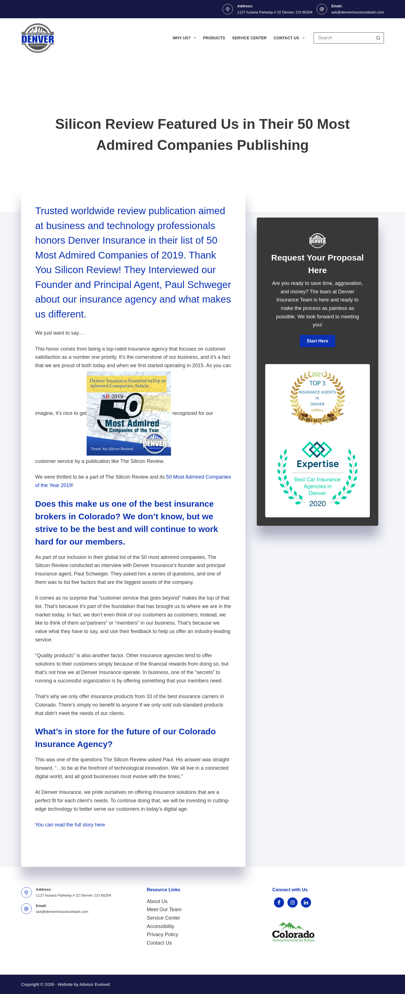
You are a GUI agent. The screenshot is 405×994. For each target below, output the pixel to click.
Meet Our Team (164, 909)
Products (214, 38)
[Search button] (378, 38)
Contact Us (290, 38)
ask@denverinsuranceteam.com (357, 12)
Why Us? (185, 38)
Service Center (249, 38)
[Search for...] (343, 38)
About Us (157, 901)
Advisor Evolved (95, 984)
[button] (317, 341)
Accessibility (160, 926)
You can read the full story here (70, 825)
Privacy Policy (162, 934)
